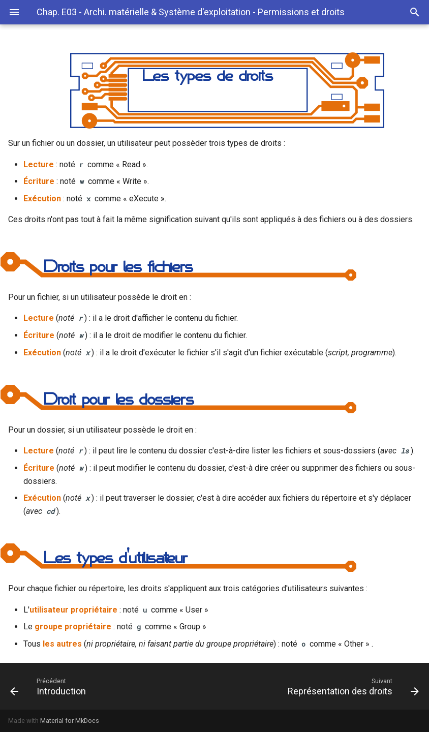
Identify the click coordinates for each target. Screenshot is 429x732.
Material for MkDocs (69, 720)
